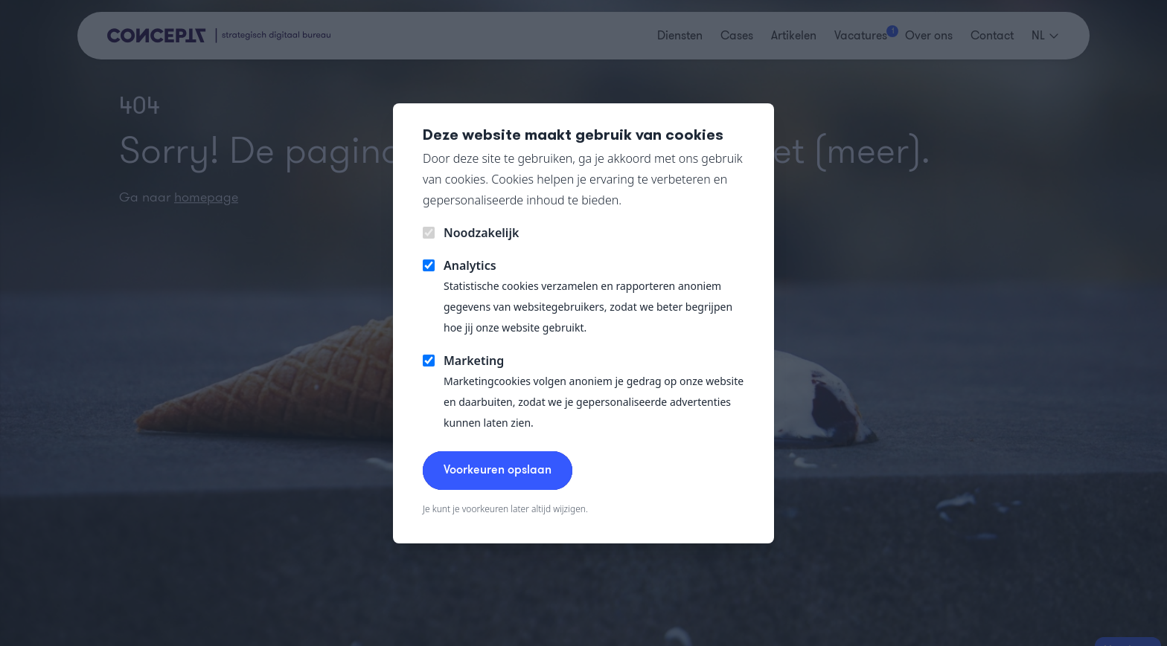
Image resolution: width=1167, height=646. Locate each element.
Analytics (470, 265)
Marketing (474, 360)
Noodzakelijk (481, 233)
